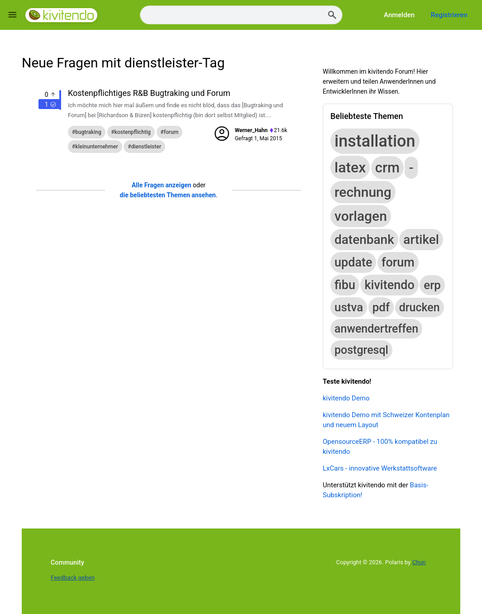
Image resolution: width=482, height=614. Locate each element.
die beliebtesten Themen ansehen (168, 195)
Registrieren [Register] (449, 15)
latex (350, 167)
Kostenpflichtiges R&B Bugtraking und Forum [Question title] (149, 93)
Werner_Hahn (251, 130)
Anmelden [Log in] (399, 15)
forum (171, 132)
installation (374, 141)
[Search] (241, 15)
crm (387, 167)
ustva (348, 307)
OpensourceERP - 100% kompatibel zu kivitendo (380, 447)
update (353, 262)
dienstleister (146, 146)
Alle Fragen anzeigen (161, 185)
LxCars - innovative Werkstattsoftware (380, 468)
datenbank (364, 239)
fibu (344, 285)
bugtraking (88, 132)
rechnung (362, 192)
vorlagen (360, 216)
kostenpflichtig (133, 132)
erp (432, 285)
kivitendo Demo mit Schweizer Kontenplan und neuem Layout (386, 420)
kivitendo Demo (346, 398)
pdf (381, 307)
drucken (419, 307)
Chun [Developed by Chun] (419, 562)
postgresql (361, 350)
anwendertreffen (376, 328)
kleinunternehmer (96, 146)
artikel (421, 239)
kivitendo (389, 285)
